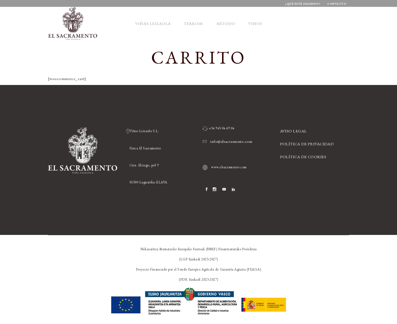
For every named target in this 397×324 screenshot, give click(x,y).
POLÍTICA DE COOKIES (303, 156)
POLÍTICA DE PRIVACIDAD (307, 143)
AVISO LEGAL (293, 130)
